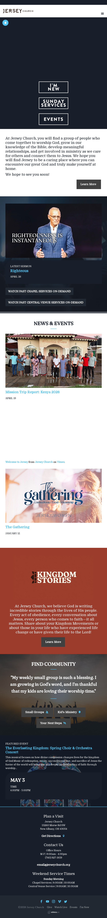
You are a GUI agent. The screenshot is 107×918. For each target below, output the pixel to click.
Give (49, 907)
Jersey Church (44, 462)
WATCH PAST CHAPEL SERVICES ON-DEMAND (39, 291)
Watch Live (60, 907)
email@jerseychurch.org (53, 864)
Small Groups (36, 712)
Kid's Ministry (69, 712)
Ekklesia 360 (53, 912)
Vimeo (61, 462)
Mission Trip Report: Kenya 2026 (32, 392)
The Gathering (17, 527)
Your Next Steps (53, 723)
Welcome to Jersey (16, 462)
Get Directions (53, 836)
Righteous (19, 271)
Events (73, 907)
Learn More (88, 184)
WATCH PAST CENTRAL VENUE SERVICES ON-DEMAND (45, 302)
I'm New (84, 907)
